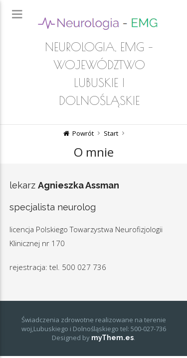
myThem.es (112, 338)
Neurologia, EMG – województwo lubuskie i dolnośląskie (99, 73)
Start (111, 133)
